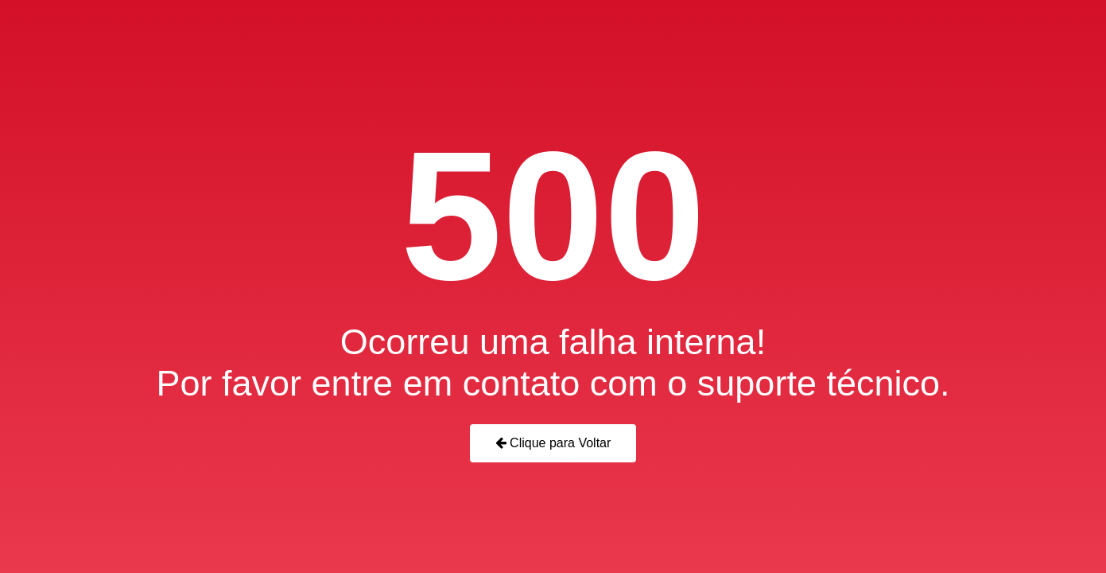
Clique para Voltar (553, 443)
